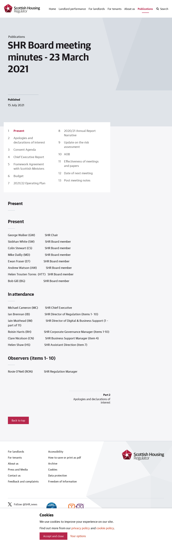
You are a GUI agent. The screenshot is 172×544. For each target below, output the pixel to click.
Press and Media (18, 469)
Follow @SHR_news (22, 504)
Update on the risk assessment (76, 144)
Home (52, 8)
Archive (52, 463)
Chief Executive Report (29, 157)
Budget (19, 176)
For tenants (115, 8)
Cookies (52, 469)
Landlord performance (72, 8)
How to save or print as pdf (64, 457)
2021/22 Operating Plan (29, 183)
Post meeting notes (77, 180)
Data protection (57, 475)
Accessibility (55, 451)
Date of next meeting (78, 173)
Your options (78, 536)
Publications (145, 8)
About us (129, 8)
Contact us (14, 475)
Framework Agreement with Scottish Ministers (29, 166)
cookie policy (105, 528)
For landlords (97, 8)
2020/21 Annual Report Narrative (80, 133)
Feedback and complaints (23, 481)
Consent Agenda (25, 149)
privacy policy (80, 528)
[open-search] (162, 9)
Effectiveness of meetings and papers (81, 163)
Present (19, 131)
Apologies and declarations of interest (29, 140)
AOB (67, 154)
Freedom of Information (62, 481)
